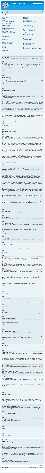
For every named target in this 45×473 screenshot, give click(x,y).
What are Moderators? (25, 18)
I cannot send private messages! (27, 25)
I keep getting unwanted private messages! (28, 26)
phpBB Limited (24, 442)
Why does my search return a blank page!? (28, 34)
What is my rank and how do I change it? (7, 31)
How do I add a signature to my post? (6, 36)
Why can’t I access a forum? (5, 39)
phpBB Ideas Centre (37, 447)
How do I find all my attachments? (27, 44)
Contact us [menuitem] (32, 467)
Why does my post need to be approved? (7, 43)
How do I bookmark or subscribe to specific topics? (29, 39)
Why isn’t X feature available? (26, 47)
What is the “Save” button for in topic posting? (7, 42)
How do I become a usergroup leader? (27, 20)
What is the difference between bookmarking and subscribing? (30, 38)
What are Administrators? (26, 17)
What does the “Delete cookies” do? (6, 23)
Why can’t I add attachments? (5, 40)
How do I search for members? (26, 35)
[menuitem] (7, 11)
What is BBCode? (4, 46)
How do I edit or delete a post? (5, 35)
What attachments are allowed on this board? (28, 43)
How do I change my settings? (5, 26)
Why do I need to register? (5, 17)
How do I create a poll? (5, 37)
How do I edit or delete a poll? (5, 38)
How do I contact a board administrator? (28, 49)
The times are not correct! (5, 27)
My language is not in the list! (5, 29)
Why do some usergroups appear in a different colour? (29, 21)
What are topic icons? (4, 52)
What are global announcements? (6, 49)
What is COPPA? (4, 18)
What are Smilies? (4, 48)
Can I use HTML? (4, 47)
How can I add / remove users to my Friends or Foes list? (30, 30)
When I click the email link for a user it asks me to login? (8, 32)
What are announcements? (5, 50)
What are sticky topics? (5, 51)
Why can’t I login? (4, 20)
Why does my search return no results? (27, 33)
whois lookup (15, 453)
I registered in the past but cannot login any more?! (8, 21)
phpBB (41, 138)
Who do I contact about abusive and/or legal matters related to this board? (32, 48)
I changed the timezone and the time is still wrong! (8, 28)
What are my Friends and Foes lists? (27, 29)
